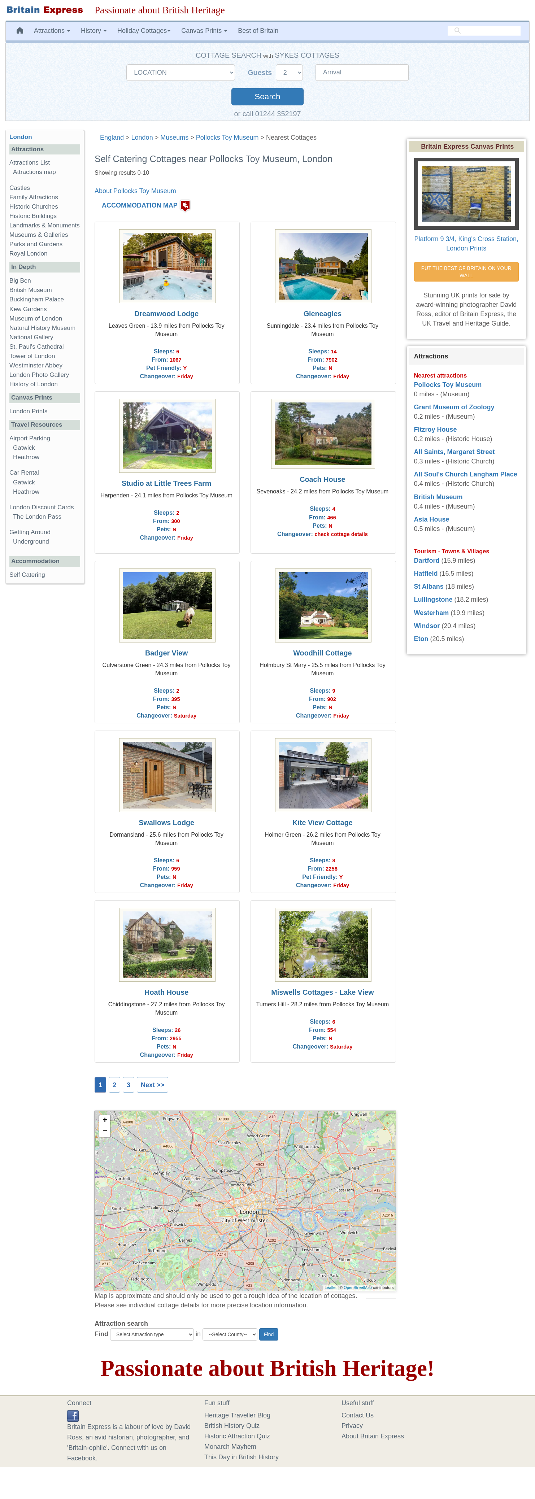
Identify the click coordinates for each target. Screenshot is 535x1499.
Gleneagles (323, 314)
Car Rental (24, 472)
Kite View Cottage (322, 823)
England (112, 137)
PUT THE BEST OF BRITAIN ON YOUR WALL (467, 271)
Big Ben (20, 280)
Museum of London (35, 318)
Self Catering (27, 574)
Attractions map (34, 172)
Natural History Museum (42, 327)
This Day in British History (241, 1457)
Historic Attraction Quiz (237, 1436)
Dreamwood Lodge (166, 314)
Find (101, 1334)
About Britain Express (373, 1436)
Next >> (152, 1085)
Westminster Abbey (35, 365)
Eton (421, 638)
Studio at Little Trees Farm (166, 483)
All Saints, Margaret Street (454, 452)
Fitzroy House (435, 429)
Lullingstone (433, 599)
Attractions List (29, 162)
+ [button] (105, 1120)
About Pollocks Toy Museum (135, 191)
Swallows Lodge (166, 823)
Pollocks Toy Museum (227, 137)
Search (267, 96)
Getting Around (30, 532)
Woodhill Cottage (322, 653)
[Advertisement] (45, 700)
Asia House (431, 519)
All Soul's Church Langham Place (465, 474)
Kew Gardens (28, 309)
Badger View (166, 653)
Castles (19, 187)
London (142, 137)
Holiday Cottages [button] (143, 30)
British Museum (30, 290)
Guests (261, 73)
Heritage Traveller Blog (237, 1415)
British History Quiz (232, 1425)
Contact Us (358, 1415)
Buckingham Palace (36, 299)
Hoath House (166, 992)
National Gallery (31, 337)
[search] (484, 30)
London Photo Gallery (39, 374)
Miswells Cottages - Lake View (322, 992)
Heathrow (26, 457)
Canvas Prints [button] (204, 30)
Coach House (322, 479)
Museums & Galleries (38, 234)
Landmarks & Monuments (44, 225)
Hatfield (426, 573)
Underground (31, 541)
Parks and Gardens (35, 244)
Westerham (431, 612)
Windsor (427, 625)
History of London (33, 384)
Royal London (28, 253)
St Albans (429, 586)
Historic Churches (33, 206)
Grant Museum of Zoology (454, 407)
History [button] (93, 30)
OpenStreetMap (358, 1287)
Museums (174, 137)
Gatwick (24, 447)
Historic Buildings (33, 216)
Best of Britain (258, 30)
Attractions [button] (52, 30)
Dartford (427, 560)
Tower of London (32, 356)
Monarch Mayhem (230, 1446)
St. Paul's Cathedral (36, 346)
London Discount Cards (41, 507)
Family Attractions (33, 197)
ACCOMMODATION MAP (140, 205)
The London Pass (37, 516)
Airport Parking (29, 438)
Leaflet (330, 1287)
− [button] (105, 1131)
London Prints (28, 411)
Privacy (352, 1425)
